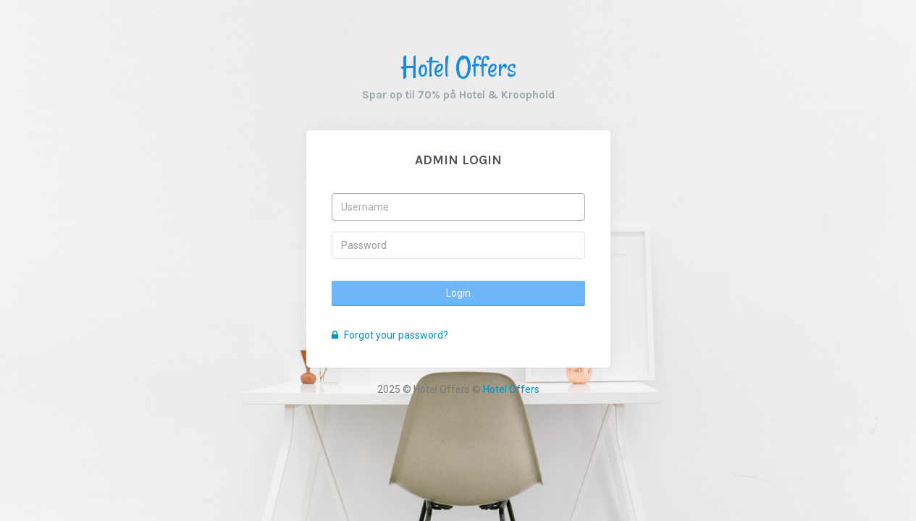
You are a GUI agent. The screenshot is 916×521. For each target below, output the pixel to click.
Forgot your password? (390, 335)
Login (458, 293)
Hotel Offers (458, 66)
